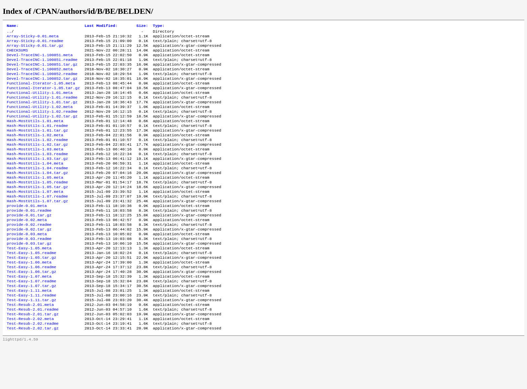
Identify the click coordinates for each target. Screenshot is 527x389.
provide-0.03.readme (29, 269)
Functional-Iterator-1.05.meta (41, 92)
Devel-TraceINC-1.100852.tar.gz (42, 86)
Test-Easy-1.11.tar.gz (31, 339)
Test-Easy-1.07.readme (31, 318)
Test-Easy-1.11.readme (31, 334)
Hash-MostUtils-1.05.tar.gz (37, 210)
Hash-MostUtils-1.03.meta (35, 167)
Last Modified (100, 26)
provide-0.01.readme (29, 237)
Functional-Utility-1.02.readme (42, 124)
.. (9, 32)
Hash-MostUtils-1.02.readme (37, 156)
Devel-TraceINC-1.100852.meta (40, 75)
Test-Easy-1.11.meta (29, 328)
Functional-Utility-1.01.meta (40, 102)
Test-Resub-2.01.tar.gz (32, 355)
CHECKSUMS (17, 54)
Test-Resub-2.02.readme (32, 366)
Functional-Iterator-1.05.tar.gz (43, 97)
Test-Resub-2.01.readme (32, 350)
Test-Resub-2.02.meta (30, 361)
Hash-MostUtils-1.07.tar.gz (37, 226)
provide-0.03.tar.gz (29, 275)
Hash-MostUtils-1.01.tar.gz (37, 145)
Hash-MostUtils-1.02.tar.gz (37, 162)
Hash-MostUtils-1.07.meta (35, 215)
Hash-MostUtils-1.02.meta (35, 151)
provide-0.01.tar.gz (29, 242)
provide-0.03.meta (27, 264)
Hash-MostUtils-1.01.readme (37, 140)
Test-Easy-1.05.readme (31, 285)
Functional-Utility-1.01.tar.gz (42, 113)
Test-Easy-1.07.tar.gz (31, 323)
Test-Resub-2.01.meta (30, 345)
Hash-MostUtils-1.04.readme (37, 188)
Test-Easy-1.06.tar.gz (31, 307)
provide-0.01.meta (27, 232)
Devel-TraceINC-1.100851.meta (40, 59)
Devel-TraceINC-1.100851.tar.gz (42, 70)
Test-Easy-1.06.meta (29, 296)
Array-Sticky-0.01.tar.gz (35, 48)
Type (159, 26)
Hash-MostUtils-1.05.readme (37, 205)
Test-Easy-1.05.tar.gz (31, 291)
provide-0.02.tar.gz (29, 258)
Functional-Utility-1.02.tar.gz (42, 129)
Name (12, 26)
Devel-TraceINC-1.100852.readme (42, 81)
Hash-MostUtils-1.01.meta (35, 135)
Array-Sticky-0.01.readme (35, 43)
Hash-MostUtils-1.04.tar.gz (37, 194)
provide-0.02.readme (29, 253)
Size (142, 26)
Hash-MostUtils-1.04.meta (35, 183)
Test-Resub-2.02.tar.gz (32, 372)
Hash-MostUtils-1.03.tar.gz (37, 178)
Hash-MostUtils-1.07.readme (37, 221)
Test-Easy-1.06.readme (31, 302)
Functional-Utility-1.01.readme (42, 108)
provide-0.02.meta (27, 248)
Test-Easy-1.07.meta (29, 312)
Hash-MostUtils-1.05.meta (35, 199)
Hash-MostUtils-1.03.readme (37, 172)
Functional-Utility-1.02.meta (40, 118)
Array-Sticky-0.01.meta (32, 38)
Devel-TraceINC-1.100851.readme (42, 65)
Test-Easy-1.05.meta (29, 280)
